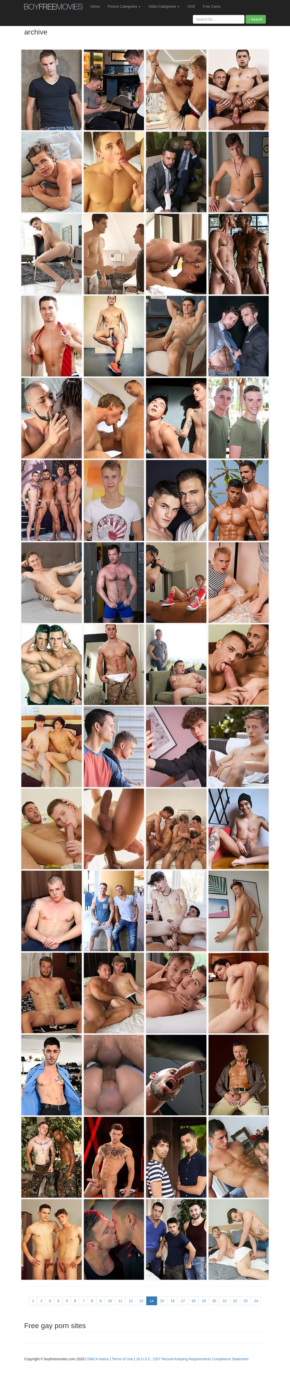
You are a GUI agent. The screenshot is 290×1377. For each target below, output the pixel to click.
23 (245, 1301)
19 (204, 1301)
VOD (191, 6)
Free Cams (212, 6)
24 (256, 1301)
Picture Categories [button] (124, 6)
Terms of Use (122, 1359)
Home (95, 6)
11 (120, 1301)
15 (162, 1301)
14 (152, 1301)
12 (131, 1301)
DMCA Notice (98, 1359)
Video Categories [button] (163, 6)
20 (214, 1301)
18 (193, 1301)
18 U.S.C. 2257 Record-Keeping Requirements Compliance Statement (192, 1359)
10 (110, 1301)
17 (183, 1301)
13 (141, 1301)
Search (255, 19)
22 (235, 1301)
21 (225, 1301)
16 (172, 1301)
